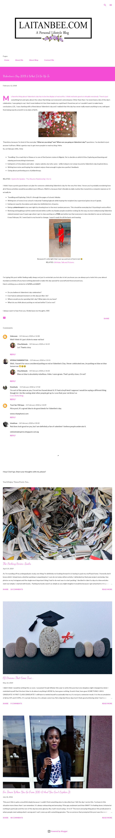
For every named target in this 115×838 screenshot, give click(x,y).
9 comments (16, 703)
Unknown (13, 336)
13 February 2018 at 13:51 (40, 360)
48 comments (16, 818)
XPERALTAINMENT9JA (19, 360)
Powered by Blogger (57, 831)
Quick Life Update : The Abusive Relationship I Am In (31, 179)
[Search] (105, 4)
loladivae (13, 423)
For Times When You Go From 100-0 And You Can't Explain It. (37, 792)
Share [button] (106, 318)
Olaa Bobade (22, 344)
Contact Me (47, 60)
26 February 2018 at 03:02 (29, 423)
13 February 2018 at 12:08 (29, 336)
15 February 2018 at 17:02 (30, 387)
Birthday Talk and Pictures (64, 262)
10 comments (16, 589)
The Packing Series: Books (17, 563)
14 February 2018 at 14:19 (39, 344)
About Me (18, 60)
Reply (13, 354)
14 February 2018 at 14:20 (39, 371)
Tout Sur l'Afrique (17, 405)
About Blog (32, 60)
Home (5, 60)
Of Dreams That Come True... (18, 678)
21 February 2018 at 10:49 (36, 405)
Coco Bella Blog (16, 395)
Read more (107, 589)
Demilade (14, 387)
